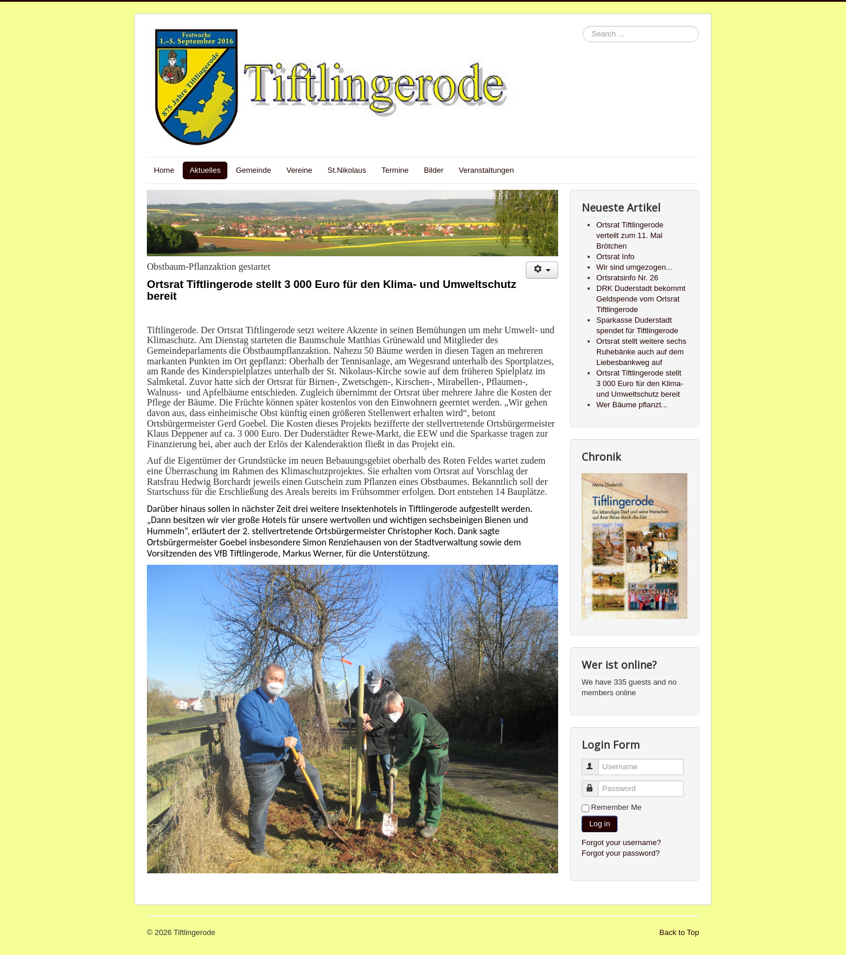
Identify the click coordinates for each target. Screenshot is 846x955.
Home (164, 170)
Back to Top (679, 932)
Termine (394, 170)
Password (595, 783)
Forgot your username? (621, 842)
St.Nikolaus (347, 170)
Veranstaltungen (486, 170)
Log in (599, 823)
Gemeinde (253, 170)
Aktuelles (205, 170)
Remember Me (616, 807)
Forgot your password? (621, 853)
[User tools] (542, 270)
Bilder (434, 170)
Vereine (299, 170)
